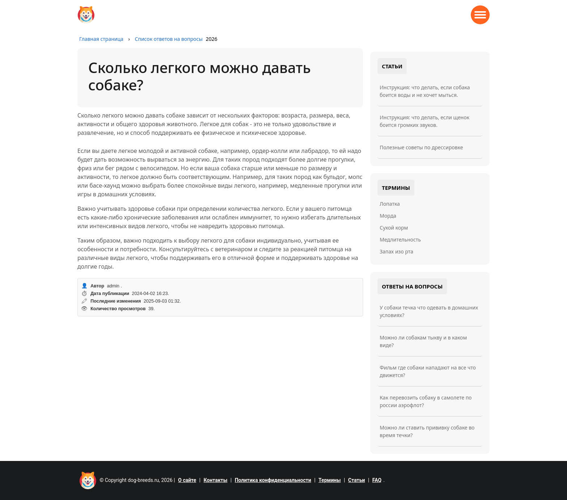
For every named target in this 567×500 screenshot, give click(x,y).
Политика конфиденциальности (273, 480)
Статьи (356, 480)
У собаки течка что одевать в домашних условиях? (429, 311)
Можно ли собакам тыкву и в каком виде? (423, 341)
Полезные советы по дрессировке (421, 147)
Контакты (215, 480)
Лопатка (390, 203)
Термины (330, 480)
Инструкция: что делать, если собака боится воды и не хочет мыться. (425, 91)
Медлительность (400, 239)
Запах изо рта (396, 251)
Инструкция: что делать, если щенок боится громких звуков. (424, 121)
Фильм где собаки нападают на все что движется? (428, 371)
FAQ (376, 480)
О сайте (187, 480)
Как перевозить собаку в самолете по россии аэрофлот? (426, 401)
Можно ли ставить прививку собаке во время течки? (427, 431)
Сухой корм (394, 227)
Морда (388, 215)
